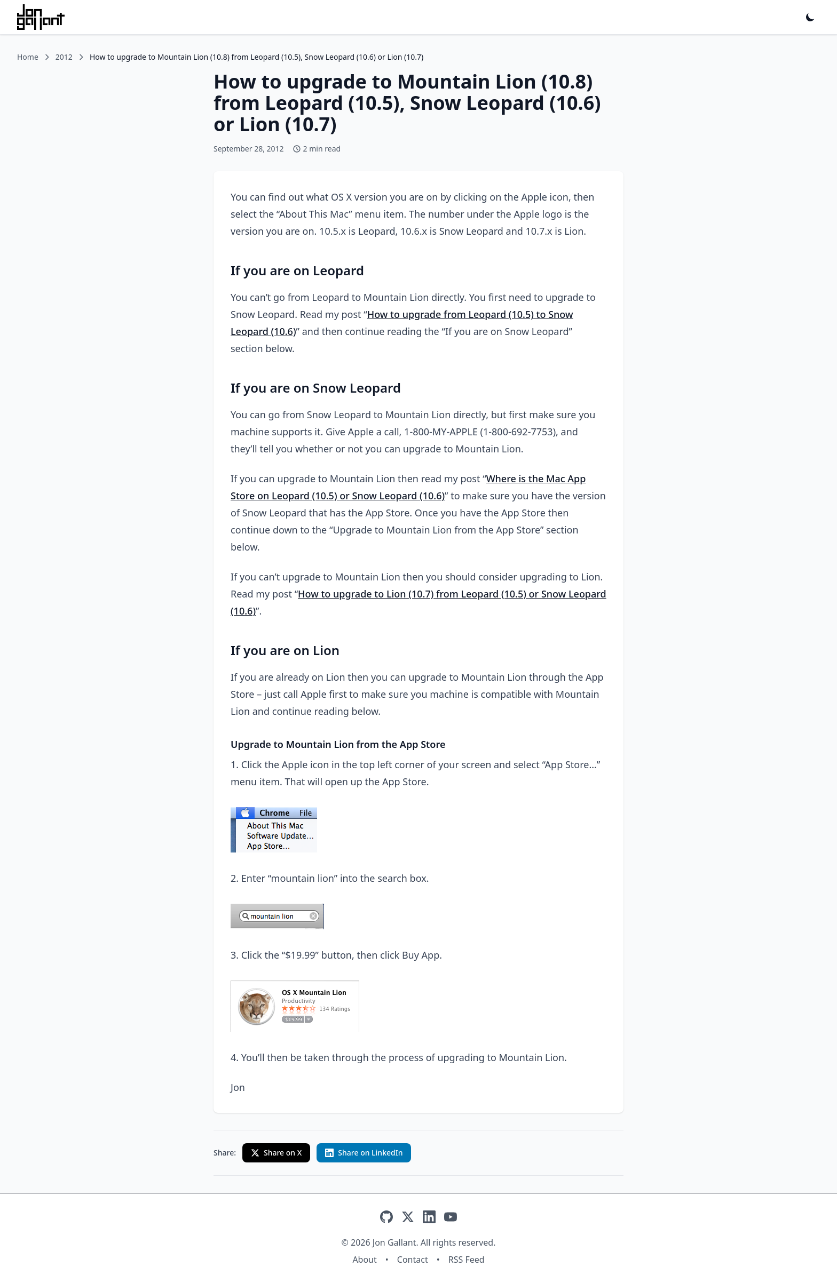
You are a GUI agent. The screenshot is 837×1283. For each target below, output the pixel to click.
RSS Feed (466, 1259)
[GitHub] (386, 1216)
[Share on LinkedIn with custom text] (364, 1152)
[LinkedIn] (429, 1216)
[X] (407, 1216)
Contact (412, 1259)
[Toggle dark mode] (810, 17)
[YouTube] (450, 1216)
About (364, 1259)
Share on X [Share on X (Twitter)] (276, 1152)
